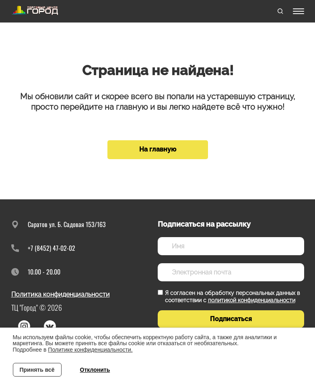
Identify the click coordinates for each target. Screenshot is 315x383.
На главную (157, 149)
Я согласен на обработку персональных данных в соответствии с (232, 296)
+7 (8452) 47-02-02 (51, 248)
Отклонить (95, 370)
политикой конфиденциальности (251, 300)
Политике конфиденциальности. (90, 349)
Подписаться (231, 319)
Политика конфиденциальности (60, 294)
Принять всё (37, 370)
